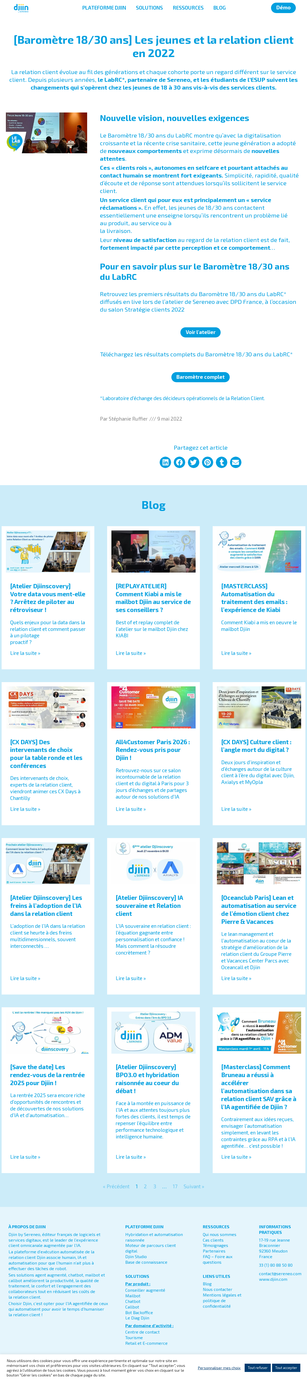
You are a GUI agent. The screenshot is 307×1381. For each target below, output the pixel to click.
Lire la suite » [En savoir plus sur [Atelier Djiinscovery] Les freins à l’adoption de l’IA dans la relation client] (25, 978)
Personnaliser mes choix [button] (219, 1367)
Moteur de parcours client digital (150, 1248)
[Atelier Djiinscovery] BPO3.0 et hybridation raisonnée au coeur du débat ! (147, 1078)
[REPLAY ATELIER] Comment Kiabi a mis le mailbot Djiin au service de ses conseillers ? (153, 598)
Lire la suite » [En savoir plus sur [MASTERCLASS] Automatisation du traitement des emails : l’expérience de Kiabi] (236, 653)
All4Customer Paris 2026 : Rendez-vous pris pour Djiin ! (153, 750)
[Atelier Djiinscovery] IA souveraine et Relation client (149, 905)
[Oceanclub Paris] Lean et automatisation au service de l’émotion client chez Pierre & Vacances (258, 909)
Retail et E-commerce (146, 1343)
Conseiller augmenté (145, 1290)
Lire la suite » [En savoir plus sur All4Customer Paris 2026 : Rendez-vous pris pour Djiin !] (131, 809)
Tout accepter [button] (286, 1368)
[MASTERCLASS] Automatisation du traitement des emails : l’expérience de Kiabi (254, 598)
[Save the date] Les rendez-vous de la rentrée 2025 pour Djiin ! (47, 1074)
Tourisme (134, 1337)
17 (175, 1186)
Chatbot (132, 1301)
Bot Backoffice (139, 1312)
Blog (207, 1283)
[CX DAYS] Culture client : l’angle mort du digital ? (256, 746)
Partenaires (214, 1250)
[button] (165, 462)
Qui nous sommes (219, 1234)
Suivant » (194, 1186)
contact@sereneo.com (280, 1273)
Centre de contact (142, 1331)
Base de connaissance (146, 1262)
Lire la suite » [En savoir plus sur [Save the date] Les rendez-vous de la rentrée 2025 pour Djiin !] (25, 1157)
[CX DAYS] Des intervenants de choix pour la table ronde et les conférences (46, 754)
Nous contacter (217, 1289)
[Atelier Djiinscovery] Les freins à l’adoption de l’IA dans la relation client (46, 905)
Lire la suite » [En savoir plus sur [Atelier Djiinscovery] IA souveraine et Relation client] (131, 978)
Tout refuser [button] (258, 1368)
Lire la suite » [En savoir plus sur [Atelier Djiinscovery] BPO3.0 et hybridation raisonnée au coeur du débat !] (131, 1157)
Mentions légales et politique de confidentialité (222, 1300)
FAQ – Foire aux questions (217, 1259)
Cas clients (213, 1239)
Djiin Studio (136, 1256)
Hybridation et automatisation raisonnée (154, 1237)
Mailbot (132, 1295)
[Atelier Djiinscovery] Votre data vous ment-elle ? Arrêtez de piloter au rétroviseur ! (47, 598)
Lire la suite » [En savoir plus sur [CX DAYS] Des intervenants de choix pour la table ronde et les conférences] (25, 809)
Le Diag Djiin (137, 1317)
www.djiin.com (273, 1279)
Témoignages (215, 1245)
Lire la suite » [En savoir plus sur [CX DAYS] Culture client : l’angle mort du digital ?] (236, 809)
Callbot (132, 1306)
